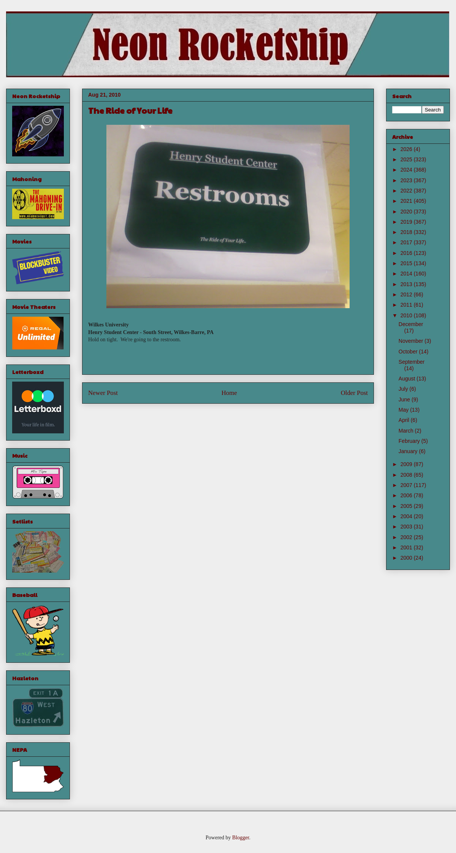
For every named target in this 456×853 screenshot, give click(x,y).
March (407, 431)
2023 (407, 180)
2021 (407, 201)
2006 (407, 495)
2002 (407, 537)
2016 (407, 253)
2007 (407, 485)
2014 (407, 274)
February (410, 441)
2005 (407, 506)
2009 (407, 464)
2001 (407, 547)
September (411, 362)
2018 (407, 232)
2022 (407, 191)
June (405, 399)
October (409, 352)
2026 (407, 149)
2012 (407, 294)
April (405, 420)
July (404, 389)
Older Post (354, 392)
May (404, 410)
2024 (407, 170)
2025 (407, 159)
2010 (407, 315)
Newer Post (103, 392)
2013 (407, 284)
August (407, 379)
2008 (407, 475)
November (411, 341)
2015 (407, 263)
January (409, 451)
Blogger (240, 837)
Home (229, 392)
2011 (407, 305)
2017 (407, 242)
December (411, 324)
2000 (407, 558)
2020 (407, 211)
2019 (407, 222)
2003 (407, 527)
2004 (407, 516)
